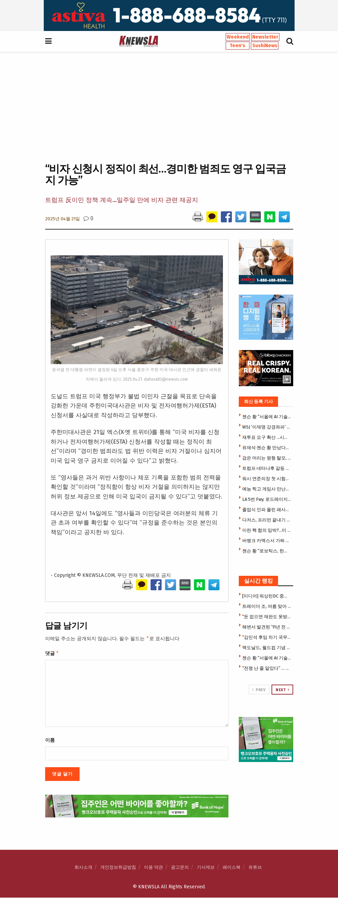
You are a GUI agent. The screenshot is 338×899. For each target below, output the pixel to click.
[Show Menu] (48, 41)
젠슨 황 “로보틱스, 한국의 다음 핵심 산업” (266, 550)
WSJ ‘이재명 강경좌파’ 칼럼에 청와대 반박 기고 (266, 427)
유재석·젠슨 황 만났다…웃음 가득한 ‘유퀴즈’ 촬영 (266, 447)
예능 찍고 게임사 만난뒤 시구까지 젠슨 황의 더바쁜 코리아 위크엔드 (266, 488)
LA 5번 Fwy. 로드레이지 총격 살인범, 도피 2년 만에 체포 (266, 499)
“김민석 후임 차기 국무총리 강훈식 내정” (266, 637)
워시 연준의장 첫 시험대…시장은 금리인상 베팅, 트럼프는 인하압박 (266, 478)
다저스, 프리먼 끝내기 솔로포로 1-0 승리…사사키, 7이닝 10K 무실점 (266, 519)
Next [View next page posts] (282, 689)
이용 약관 (153, 868)
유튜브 (255, 868)
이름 (50, 741)
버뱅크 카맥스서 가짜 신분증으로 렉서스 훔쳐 (266, 540)
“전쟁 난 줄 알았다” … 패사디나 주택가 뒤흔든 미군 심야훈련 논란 (266, 668)
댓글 (52, 654)
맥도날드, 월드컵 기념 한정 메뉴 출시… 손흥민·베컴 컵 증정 (266, 647)
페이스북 (231, 868)
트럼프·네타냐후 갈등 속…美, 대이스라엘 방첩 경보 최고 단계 (266, 468)
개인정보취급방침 (118, 868)
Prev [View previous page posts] (258, 689)
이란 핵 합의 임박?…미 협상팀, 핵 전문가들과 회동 (266, 530)
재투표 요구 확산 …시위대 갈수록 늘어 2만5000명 (266, 437)
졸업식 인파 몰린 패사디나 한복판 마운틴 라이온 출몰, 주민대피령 (266, 509)
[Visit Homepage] (138, 41)
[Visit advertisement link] (169, 15)
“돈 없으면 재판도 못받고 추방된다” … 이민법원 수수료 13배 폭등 (266, 616)
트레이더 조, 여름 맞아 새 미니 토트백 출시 (266, 606)
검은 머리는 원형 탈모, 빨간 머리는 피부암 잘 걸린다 (266, 458)
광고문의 (180, 868)
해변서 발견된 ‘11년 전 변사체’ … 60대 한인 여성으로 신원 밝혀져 (266, 627)
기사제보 (206, 868)
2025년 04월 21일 (62, 218)
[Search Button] (289, 41)
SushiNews (264, 46)
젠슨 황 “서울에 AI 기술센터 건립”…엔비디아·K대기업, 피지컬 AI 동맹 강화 (266, 416)
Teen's (237, 46)
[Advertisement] (169, 106)
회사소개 (83, 868)
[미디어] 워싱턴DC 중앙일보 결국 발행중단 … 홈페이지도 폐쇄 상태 (266, 596)
